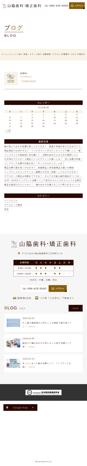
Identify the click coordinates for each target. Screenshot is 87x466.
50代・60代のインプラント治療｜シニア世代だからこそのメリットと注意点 (42, 180)
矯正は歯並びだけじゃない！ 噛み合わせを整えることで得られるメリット (42, 184)
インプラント (11, 200)
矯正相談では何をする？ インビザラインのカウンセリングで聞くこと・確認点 (44, 150)
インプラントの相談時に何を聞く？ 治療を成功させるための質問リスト (41, 154)
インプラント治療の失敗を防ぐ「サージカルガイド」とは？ (34, 163)
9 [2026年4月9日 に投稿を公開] (43, 117)
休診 (6, 209)
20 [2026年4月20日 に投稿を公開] (10, 123)
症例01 (23, 73)
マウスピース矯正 (13, 204)
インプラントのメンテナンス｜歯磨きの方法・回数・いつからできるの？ (41, 171)
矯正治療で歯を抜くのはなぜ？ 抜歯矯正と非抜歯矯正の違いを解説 (39, 167)
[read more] (29, 80)
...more (31, 326)
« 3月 (8, 130)
